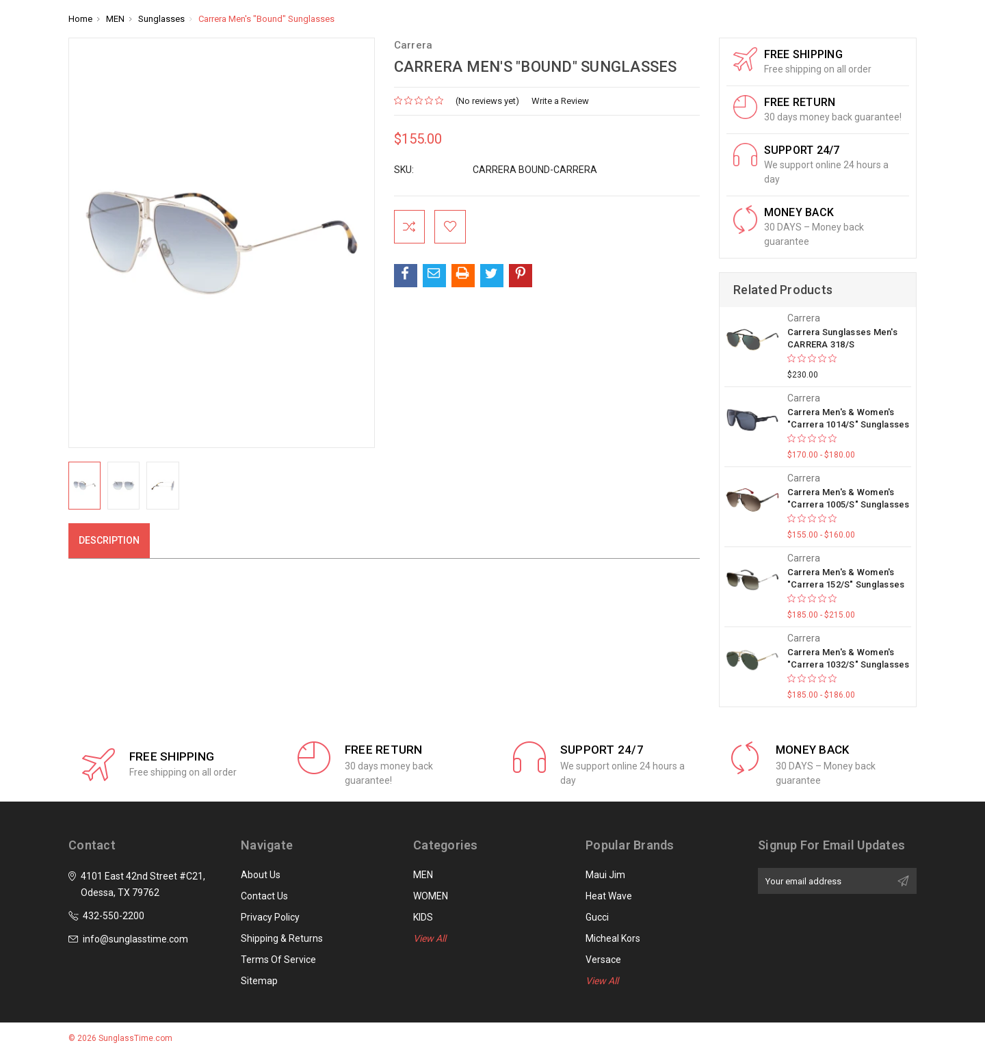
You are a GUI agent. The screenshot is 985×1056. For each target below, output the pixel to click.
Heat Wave (609, 895)
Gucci (597, 917)
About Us (260, 874)
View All (429, 938)
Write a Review (560, 101)
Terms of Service (278, 959)
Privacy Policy (270, 917)
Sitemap (259, 980)
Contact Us (264, 895)
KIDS (423, 917)
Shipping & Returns (282, 938)
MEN (423, 874)
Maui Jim (605, 874)
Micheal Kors (613, 938)
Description (109, 540)
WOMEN (430, 895)
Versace (603, 959)
